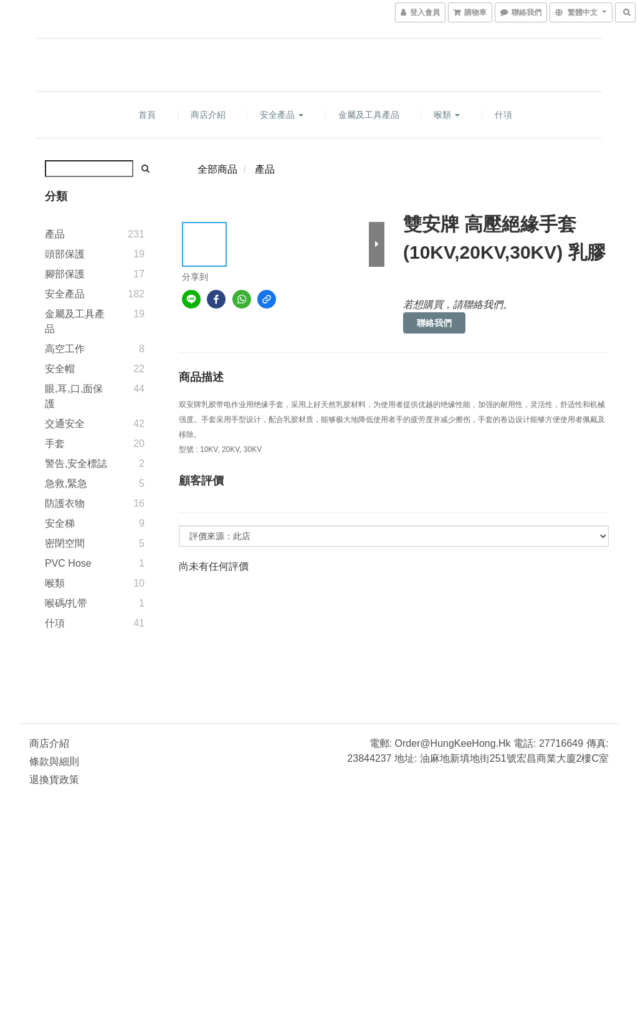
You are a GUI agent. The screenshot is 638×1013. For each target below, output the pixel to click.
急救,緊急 (66, 483)
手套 (55, 443)
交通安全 (65, 423)
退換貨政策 (54, 779)
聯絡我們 (434, 323)
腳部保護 (65, 274)
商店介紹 (208, 115)
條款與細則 (54, 761)
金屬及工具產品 (368, 115)
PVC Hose (68, 563)
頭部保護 (65, 254)
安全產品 (281, 115)
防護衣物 (65, 503)
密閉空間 (65, 543)
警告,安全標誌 (76, 463)
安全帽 (60, 368)
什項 (503, 115)
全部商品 (217, 169)
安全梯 (60, 523)
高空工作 (65, 348)
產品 (55, 234)
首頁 (147, 115)
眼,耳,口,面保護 (74, 396)
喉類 (447, 115)
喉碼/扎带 (66, 603)
